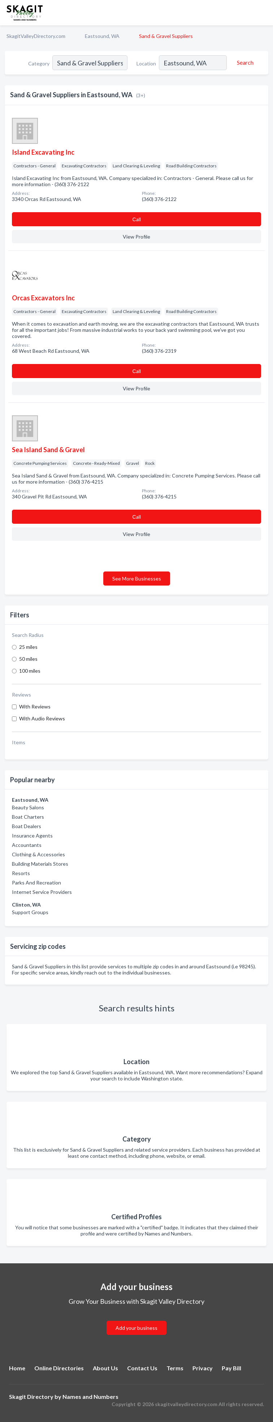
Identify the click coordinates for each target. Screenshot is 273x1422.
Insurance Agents (32, 835)
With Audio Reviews (42, 718)
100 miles (29, 671)
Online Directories (59, 1368)
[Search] (244, 62)
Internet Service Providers (42, 892)
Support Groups (30, 912)
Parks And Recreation (36, 882)
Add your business (136, 1328)
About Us (105, 1368)
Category (38, 63)
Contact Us (142, 1368)
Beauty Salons (28, 807)
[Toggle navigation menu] (263, 12)
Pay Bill (231, 1368)
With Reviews (35, 706)
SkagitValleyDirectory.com (35, 36)
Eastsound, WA (102, 36)
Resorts (21, 873)
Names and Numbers (90, 1396)
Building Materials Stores (40, 864)
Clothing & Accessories (38, 854)
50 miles (28, 659)
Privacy (202, 1368)
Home (17, 1368)
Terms (174, 1368)
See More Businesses (136, 578)
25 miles (28, 647)
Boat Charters (28, 817)
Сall (136, 219)
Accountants (27, 845)
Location (146, 63)
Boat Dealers (26, 826)
